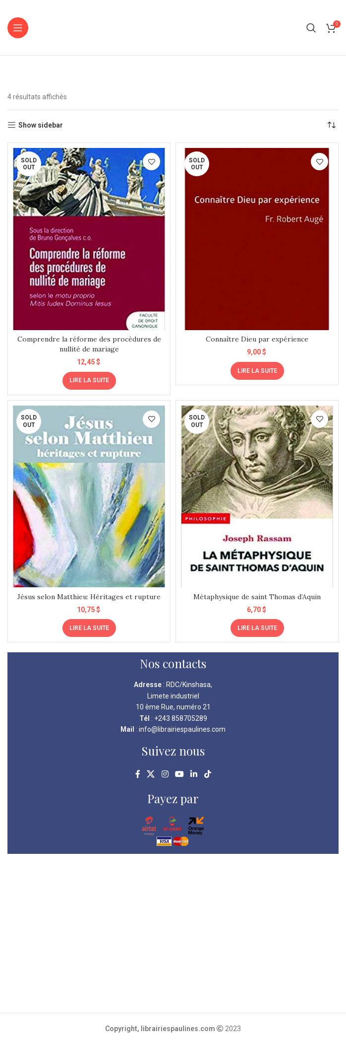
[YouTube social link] (179, 774)
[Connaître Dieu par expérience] (257, 239)
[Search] (311, 28)
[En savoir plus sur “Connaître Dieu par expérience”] (257, 371)
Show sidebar (40, 125)
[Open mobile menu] (17, 28)
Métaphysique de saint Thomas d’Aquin (257, 596)
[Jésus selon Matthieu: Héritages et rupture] (89, 497)
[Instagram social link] (165, 774)
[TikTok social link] (207, 774)
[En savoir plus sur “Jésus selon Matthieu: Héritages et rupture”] (89, 628)
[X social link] (151, 774)
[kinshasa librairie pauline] (173, 933)
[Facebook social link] (138, 774)
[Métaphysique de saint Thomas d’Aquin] (257, 497)
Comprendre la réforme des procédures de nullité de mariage (89, 344)
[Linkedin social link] (194, 774)
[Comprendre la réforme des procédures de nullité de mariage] (89, 239)
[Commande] (331, 125)
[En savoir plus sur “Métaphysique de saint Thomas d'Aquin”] (257, 628)
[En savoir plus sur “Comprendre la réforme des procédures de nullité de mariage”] (89, 381)
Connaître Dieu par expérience (257, 339)
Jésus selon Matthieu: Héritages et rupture (89, 596)
